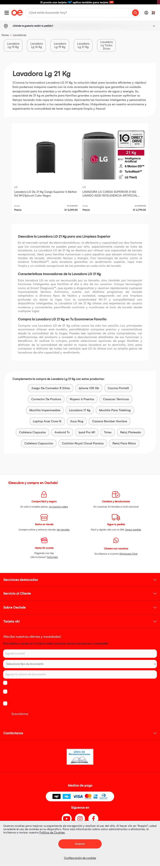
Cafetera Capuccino (38, 443)
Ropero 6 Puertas (82, 399)
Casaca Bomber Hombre (109, 421)
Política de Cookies (52, 832)
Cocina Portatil (118, 388)
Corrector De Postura (46, 399)
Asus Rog (76, 421)
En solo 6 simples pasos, (44, 506)
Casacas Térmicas (116, 399)
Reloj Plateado (130, 432)
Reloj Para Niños (124, 443)
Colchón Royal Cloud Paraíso (83, 443)
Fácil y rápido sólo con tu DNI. (116, 529)
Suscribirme (19, 714)
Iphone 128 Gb (89, 388)
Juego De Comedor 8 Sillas (50, 388)
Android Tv (62, 432)
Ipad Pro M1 (87, 432)
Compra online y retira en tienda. (44, 529)
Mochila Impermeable (44, 410)
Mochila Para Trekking (115, 410)
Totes (107, 432)
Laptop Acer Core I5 (47, 421)
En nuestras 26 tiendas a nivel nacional (116, 506)
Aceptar (80, 843)
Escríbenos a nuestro (116, 553)
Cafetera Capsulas (32, 432)
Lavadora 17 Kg (79, 410)
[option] (80, 2)
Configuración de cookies (80, 858)
